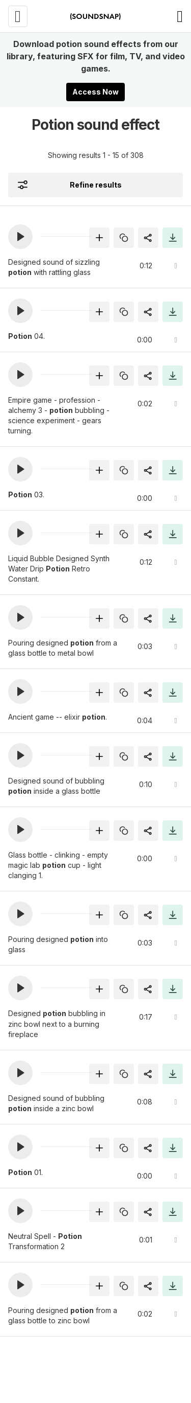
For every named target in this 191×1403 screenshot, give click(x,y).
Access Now (95, 91)
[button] (20, 236)
